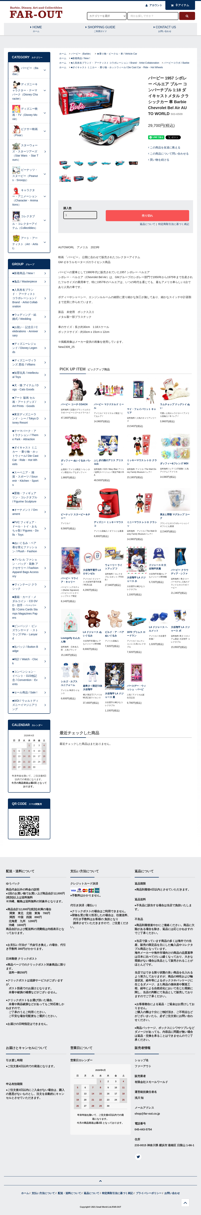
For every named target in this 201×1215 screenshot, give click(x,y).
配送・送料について (69, 1193)
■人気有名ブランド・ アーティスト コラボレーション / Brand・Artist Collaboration (115, 62)
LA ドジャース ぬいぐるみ (92, 634)
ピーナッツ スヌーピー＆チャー (75, 516)
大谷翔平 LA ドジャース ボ (180, 629)
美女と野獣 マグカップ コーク (175, 516)
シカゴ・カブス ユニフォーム (69, 683)
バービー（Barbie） (81, 53)
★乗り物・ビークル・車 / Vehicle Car (117, 53)
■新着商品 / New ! (80, 58)
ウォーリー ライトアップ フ (113, 567)
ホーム (62, 53)
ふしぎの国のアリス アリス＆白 (108, 462)
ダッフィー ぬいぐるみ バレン (76, 462)
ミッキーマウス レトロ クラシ (142, 462)
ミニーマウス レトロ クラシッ (142, 524)
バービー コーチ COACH (74, 404)
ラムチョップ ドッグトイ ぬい (175, 406)
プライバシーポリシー (149, 1193)
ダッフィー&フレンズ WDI (174, 463)
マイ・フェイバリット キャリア (141, 411)
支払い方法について (43, 1193)
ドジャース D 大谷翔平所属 (157, 567)
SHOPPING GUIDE (100, 29)
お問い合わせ (172, 1193)
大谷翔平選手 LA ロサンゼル (92, 572)
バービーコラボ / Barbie (176, 62)
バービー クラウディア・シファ (179, 572)
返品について (147, 224)
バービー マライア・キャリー (69, 580)
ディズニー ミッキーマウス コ (108, 524)
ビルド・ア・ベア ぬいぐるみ (114, 634)
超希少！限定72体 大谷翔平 (92, 687)
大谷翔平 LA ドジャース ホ (136, 579)
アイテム (179, 5)
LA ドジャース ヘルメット (158, 629)
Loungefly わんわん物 (70, 640)
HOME (36, 29)
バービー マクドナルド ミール (109, 406)
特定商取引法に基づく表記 (173, 224)
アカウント (155, 5)
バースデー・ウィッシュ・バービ (136, 687)
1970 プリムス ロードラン (136, 634)
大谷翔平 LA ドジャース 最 (114, 695)
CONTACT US (165, 29)
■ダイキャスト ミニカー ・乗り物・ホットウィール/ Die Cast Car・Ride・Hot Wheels (117, 67)
